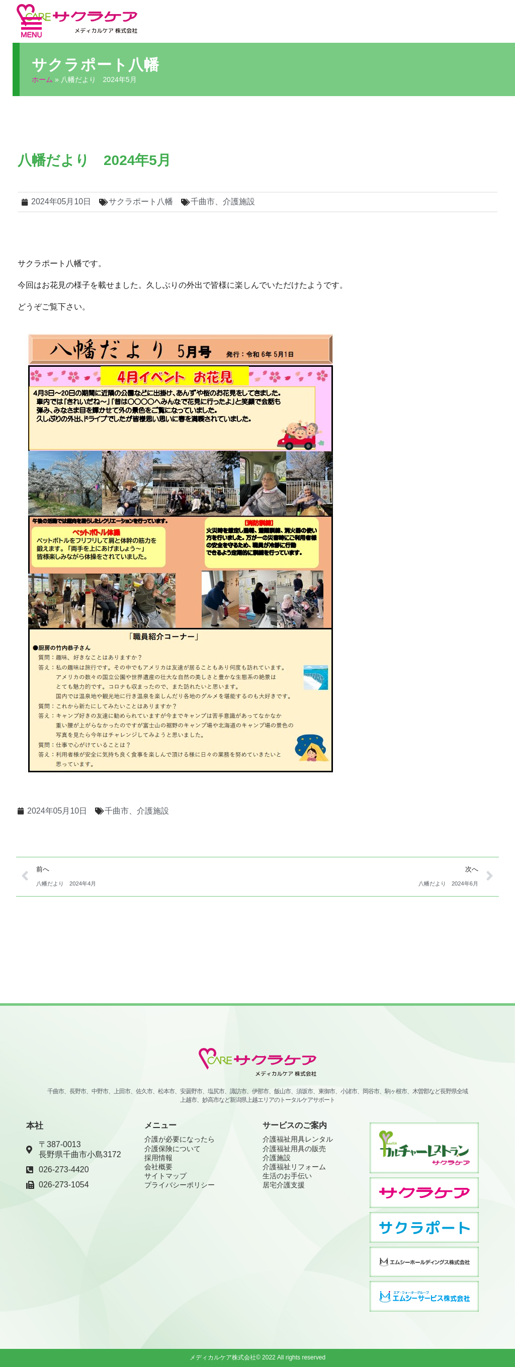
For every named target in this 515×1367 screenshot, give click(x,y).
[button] (31, 27)
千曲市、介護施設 (223, 201)
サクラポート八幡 (96, 64)
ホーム (42, 79)
